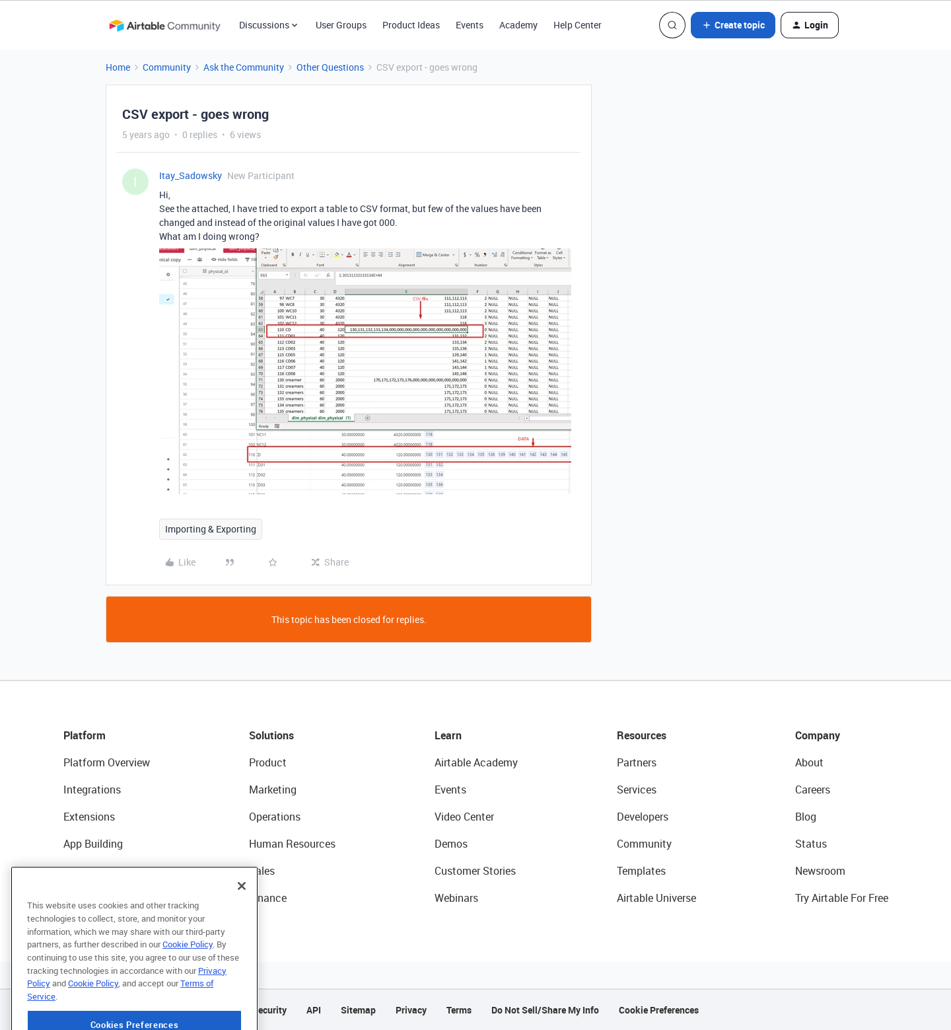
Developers (642, 816)
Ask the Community (243, 67)
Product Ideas (411, 24)
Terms (459, 1010)
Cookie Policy (187, 984)
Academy (518, 24)
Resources (641, 735)
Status (811, 843)
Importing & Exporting (210, 529)
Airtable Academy (476, 762)
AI (68, 871)
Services (636, 789)
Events (469, 24)
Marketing (273, 789)
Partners (636, 762)
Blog (805, 816)
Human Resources (292, 843)
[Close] (241, 926)
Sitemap (358, 1010)
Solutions (271, 735)
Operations (274, 816)
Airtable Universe (656, 898)
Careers (812, 789)
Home (118, 67)
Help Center (577, 24)
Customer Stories (475, 871)
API (313, 1010)
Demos (451, 843)
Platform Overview (106, 762)
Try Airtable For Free (841, 898)
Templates (641, 871)
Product (268, 762)
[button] (733, 25)
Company (817, 735)
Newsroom (820, 871)
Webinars (456, 898)
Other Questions (330, 67)
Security (269, 1010)
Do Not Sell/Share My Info (545, 1010)
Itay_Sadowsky (190, 175)
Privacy (411, 1010)
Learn (448, 735)
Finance (268, 898)
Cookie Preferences (659, 1010)
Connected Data (101, 898)
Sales (262, 871)
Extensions (89, 816)
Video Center (464, 816)
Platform (84, 735)
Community (167, 67)
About (809, 762)
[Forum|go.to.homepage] (164, 25)
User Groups (341, 24)
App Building (93, 843)
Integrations (92, 789)
